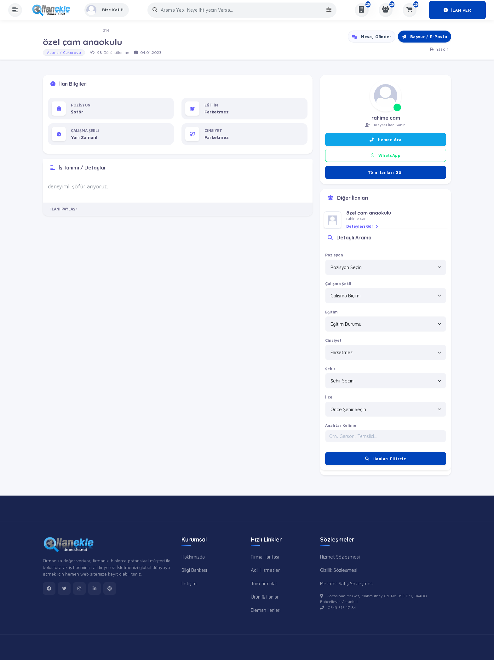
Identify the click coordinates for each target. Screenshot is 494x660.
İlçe (328, 397)
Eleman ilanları (265, 610)
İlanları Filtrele (385, 458)
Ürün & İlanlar (265, 597)
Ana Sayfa (53, 30)
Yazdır (439, 49)
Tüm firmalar (264, 583)
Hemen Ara (385, 139)
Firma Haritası (265, 557)
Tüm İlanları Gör (385, 172)
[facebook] (49, 588)
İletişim (189, 583)
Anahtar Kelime (340, 425)
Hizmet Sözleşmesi (340, 557)
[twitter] (64, 588)
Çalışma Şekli (338, 283)
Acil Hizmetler (265, 570)
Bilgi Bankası (194, 570)
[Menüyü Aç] (15, 10)
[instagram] (79, 588)
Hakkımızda (193, 557)
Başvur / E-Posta (424, 36)
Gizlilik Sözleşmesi (338, 570)
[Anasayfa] (53, 10)
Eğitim (331, 312)
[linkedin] (94, 588)
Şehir (330, 368)
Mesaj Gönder (371, 36)
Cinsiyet (333, 340)
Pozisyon (334, 255)
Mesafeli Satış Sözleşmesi (347, 583)
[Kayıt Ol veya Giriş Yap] (106, 10)
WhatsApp (385, 155)
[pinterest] (109, 588)
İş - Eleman (83, 30)
